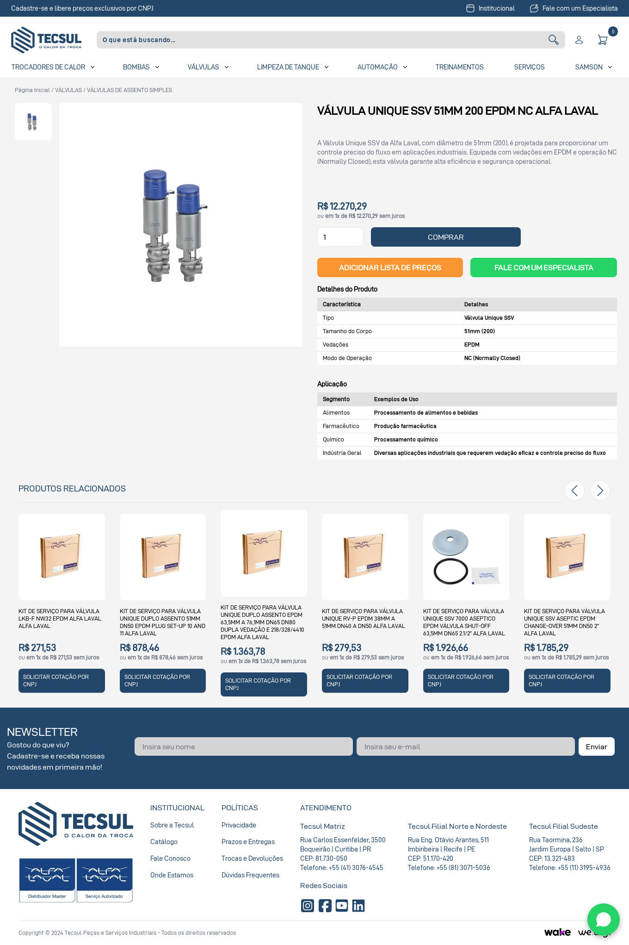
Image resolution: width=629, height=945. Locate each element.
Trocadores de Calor (48, 67)
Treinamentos (460, 67)
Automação (378, 67)
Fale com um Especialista (574, 8)
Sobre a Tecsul (172, 825)
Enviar (596, 746)
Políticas (240, 807)
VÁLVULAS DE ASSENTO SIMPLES (129, 90)
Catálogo (164, 842)
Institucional (490, 8)
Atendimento (326, 807)
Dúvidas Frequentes (250, 875)
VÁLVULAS (68, 90)
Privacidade (239, 825)
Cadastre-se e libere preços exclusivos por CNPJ (82, 8)
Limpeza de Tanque (288, 67)
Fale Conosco (170, 858)
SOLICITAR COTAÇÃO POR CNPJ (56, 680)
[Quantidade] (340, 237)
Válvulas (203, 67)
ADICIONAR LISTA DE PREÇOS (390, 267)
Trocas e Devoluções (252, 858)
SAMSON (589, 67)
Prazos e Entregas (248, 842)
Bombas (136, 67)
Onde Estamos (171, 875)
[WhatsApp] (603, 919)
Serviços (529, 67)
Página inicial (32, 90)
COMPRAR (446, 237)
